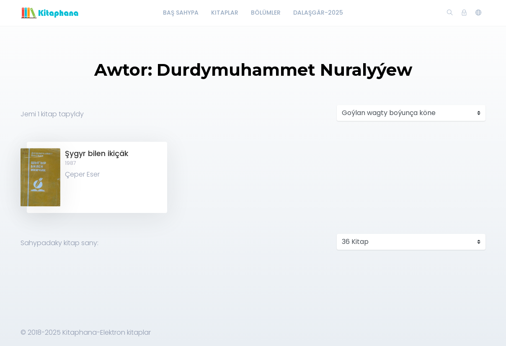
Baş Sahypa (181, 12)
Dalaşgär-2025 (318, 12)
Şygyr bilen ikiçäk (96, 154)
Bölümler (266, 12)
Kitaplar (224, 12)
